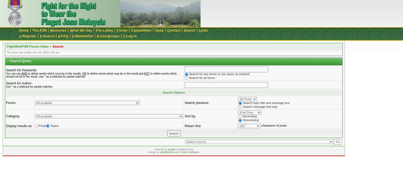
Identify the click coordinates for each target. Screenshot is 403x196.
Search (57, 46)
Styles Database (190, 152)
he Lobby (104, 30)
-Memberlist (82, 36)
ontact (173, 30)
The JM (39, 30)
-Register (27, 36)
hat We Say (81, 30)
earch (189, 30)
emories (58, 30)
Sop (159, 30)
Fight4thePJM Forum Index (28, 46)
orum (122, 30)
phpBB (171, 149)
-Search (47, 36)
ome (24, 30)
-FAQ (63, 36)
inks (203, 30)
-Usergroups (108, 36)
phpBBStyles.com (169, 152)
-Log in (130, 36)
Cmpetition (141, 30)
